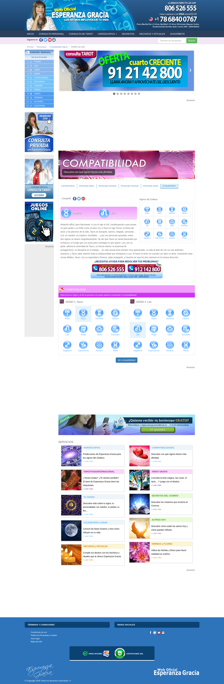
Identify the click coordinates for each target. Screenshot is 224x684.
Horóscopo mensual (129, 186)
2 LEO (32, 66)
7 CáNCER (35, 86)
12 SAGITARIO (35, 106)
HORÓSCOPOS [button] (107, 34)
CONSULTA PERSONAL (51, 34)
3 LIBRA (33, 70)
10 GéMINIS (34, 97)
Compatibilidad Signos (59, 47)
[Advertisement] (39, 294)
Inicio (30, 47)
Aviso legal (35, 639)
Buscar (191, 40)
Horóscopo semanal (107, 186)
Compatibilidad (169, 186)
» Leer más (88, 461)
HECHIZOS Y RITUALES (152, 34)
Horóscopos (41, 47)
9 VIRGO (34, 93)
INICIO (30, 34)
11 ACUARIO (34, 101)
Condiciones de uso (39, 632)
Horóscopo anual (150, 186)
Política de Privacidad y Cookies (44, 635)
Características (68, 186)
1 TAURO (34, 61)
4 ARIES (33, 74)
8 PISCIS (34, 89)
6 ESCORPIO (36, 82)
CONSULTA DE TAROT (81, 34)
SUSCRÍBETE (177, 34)
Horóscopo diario (86, 186)
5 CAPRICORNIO (37, 78)
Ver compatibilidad (126, 360)
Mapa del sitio (36, 642)
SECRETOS (128, 34)
